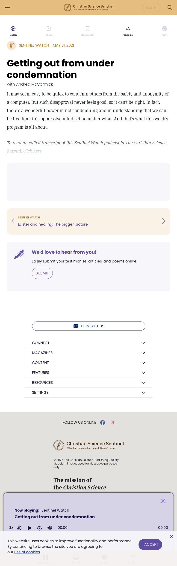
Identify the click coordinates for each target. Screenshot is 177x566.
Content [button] (40, 362)
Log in (151, 7)
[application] (88, 520)
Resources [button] (42, 382)
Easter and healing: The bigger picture (53, 224)
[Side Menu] (7, 7)
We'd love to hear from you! (64, 252)
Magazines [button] (42, 352)
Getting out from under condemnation (60, 68)
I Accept (150, 543)
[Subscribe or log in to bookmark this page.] (88, 31)
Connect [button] (41, 343)
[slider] (113, 528)
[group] (50, 528)
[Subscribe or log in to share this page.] (49, 31)
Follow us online (79, 422)
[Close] (163, 501)
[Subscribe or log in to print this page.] (164, 31)
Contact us (88, 326)
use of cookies (27, 552)
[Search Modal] (169, 7)
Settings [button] (40, 392)
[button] (29, 528)
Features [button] (40, 372)
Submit (42, 273)
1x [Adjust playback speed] (11, 528)
